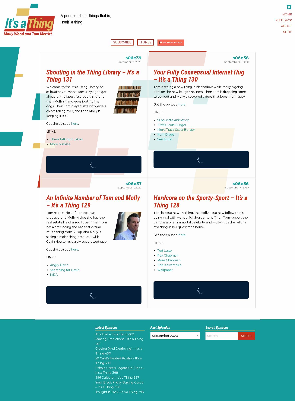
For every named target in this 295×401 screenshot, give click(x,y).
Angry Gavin (59, 265)
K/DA (54, 274)
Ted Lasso (164, 250)
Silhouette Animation (173, 120)
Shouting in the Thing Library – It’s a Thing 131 (92, 76)
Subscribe (122, 42)
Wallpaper (165, 270)
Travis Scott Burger (171, 125)
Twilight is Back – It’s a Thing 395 (119, 392)
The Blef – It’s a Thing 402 (114, 334)
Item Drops (165, 134)
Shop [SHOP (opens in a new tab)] (287, 32)
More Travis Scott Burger (176, 129)
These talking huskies (66, 139)
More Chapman (169, 260)
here (74, 123)
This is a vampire (169, 265)
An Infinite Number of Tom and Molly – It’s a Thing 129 (93, 201)
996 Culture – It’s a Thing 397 (117, 377)
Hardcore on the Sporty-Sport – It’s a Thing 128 (200, 201)
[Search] (221, 336)
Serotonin (164, 139)
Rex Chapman (168, 255)
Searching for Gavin (65, 270)
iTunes (145, 42)
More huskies (60, 144)
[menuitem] (287, 14)
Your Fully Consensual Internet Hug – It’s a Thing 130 (199, 76)
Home (287, 14)
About (286, 26)
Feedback (283, 20)
